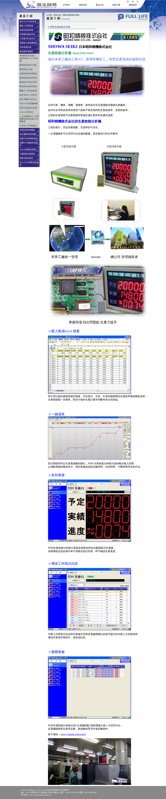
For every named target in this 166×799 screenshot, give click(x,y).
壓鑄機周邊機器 (27, 51)
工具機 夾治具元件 (28, 39)
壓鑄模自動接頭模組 (28, 86)
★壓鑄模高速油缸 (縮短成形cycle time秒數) (29, 58)
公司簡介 (66, 5)
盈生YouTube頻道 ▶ (28, 21)
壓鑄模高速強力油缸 (28, 65)
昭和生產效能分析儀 (28, 108)
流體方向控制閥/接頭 (29, 138)
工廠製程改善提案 (28, 154)
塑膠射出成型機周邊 (28, 43)
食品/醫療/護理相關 (28, 134)
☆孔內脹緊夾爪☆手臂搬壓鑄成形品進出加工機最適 (29, 118)
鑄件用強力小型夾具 (28, 95)
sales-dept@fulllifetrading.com (40, 795)
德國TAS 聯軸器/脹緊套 (29, 144)
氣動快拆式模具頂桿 (28, 82)
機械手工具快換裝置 (28, 91)
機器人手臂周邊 (27, 26)
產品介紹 (99, 5)
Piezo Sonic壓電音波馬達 (29, 163)
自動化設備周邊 (27, 30)
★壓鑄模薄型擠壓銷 (28, 74)
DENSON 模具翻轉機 (29, 104)
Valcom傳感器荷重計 (28, 150)
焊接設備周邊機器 (28, 130)
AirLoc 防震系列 (27, 112)
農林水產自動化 (27, 158)
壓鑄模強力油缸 (27, 69)
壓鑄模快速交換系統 (28, 78)
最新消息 (83, 5)
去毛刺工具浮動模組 (28, 126)
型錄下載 (116, 5)
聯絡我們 (133, 5)
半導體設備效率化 (28, 34)
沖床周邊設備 (26, 47)
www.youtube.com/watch (73, 734)
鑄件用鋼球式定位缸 (28, 99)
